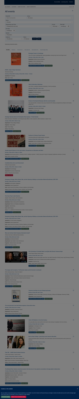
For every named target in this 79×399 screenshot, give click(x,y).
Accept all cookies (6, 396)
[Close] (78, 389)
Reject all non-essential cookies (18, 396)
